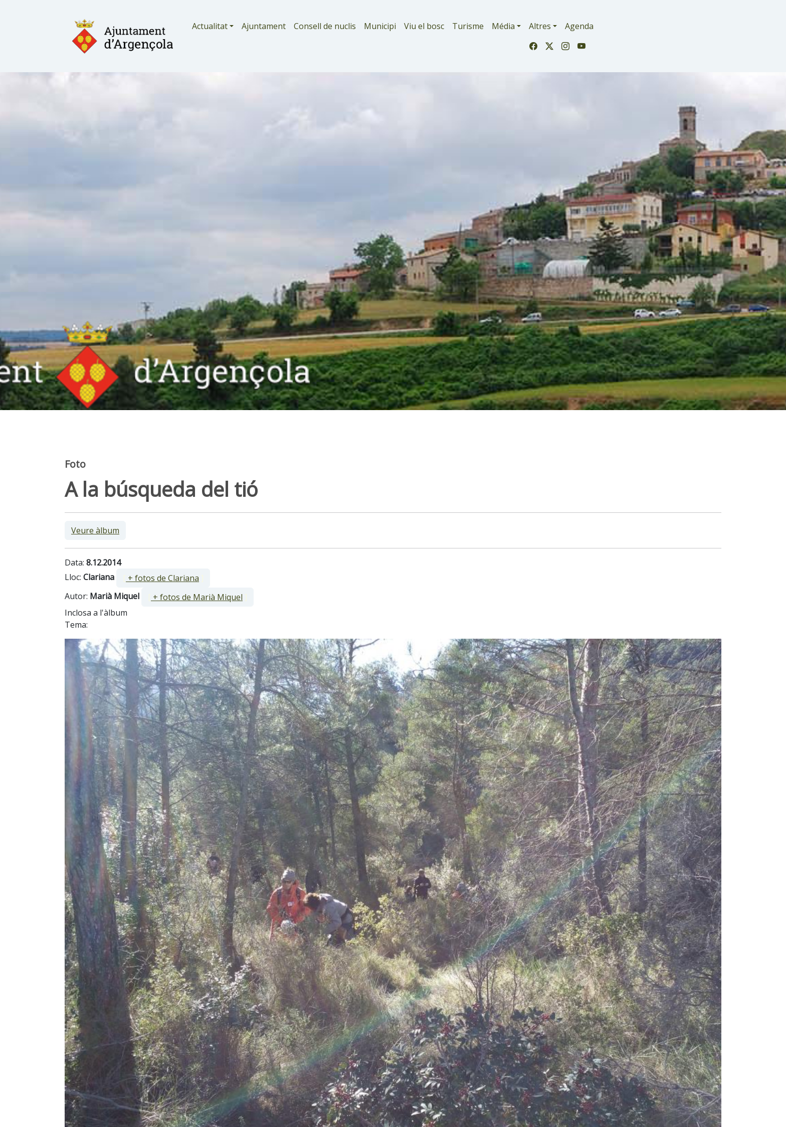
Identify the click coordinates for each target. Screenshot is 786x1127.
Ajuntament (264, 26)
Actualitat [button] (210, 26)
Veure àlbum (95, 530)
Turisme (468, 26)
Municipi (380, 26)
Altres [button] (540, 26)
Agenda (579, 26)
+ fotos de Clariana (162, 578)
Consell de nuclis (325, 26)
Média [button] (503, 26)
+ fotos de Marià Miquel (197, 597)
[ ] (163, 578)
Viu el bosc (424, 26)
